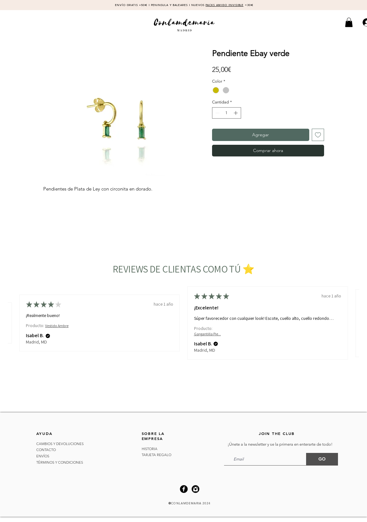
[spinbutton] (226, 113)
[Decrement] (217, 113)
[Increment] (236, 113)
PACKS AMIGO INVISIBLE (225, 5)
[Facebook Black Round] (184, 489)
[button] (349, 22)
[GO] (322, 459)
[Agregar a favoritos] (318, 135)
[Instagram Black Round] (195, 489)
